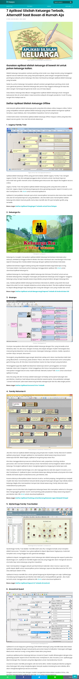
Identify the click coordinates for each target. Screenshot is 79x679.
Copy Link (71, 677)
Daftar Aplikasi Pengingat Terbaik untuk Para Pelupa (36, 206)
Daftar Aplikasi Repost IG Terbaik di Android (33, 583)
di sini (24, 191)
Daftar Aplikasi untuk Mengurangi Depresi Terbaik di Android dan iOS (42, 291)
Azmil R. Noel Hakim (20, 19)
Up (75, 676)
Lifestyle (9, 6)
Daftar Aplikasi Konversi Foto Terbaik (30, 385)
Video (49, 6)
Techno (29, 6)
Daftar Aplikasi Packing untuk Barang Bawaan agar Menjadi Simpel (42, 498)
